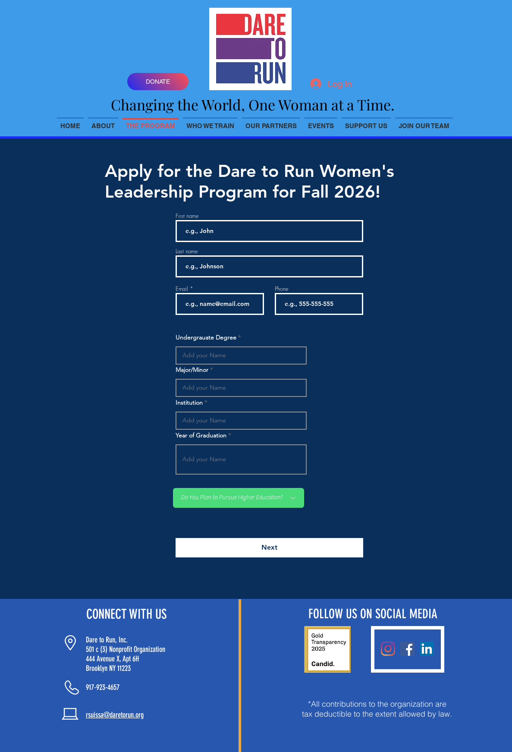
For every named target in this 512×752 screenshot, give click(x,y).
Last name (187, 251)
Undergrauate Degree (206, 337)
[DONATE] (157, 81)
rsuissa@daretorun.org (115, 715)
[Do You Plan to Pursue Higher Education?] (238, 498)
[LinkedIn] (427, 649)
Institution (189, 403)
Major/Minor (192, 370)
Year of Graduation (201, 435)
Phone (282, 289)
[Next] (269, 547)
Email (182, 289)
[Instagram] (388, 649)
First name (187, 216)
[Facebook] (407, 649)
